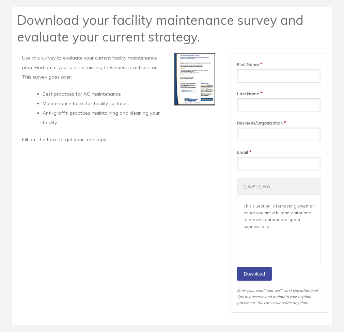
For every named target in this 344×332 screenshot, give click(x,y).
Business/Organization (261, 122)
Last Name (250, 93)
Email (244, 152)
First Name (249, 64)
